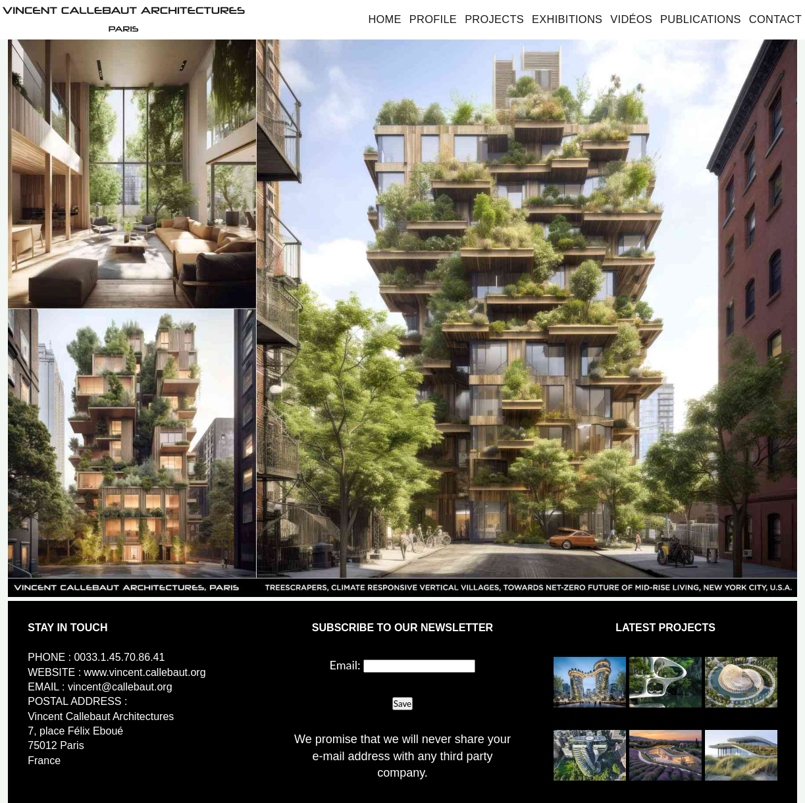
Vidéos (631, 19)
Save (402, 703)
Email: (345, 665)
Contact (775, 19)
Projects (494, 19)
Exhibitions (567, 19)
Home (384, 19)
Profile (433, 19)
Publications (700, 19)
